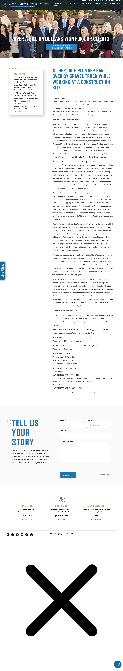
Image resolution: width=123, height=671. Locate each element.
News (97, 3)
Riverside (27, 505)
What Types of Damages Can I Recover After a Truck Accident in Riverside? (26, 87)
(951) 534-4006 (26, 516)
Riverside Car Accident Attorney (61, 535)
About (47, 3)
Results (74, 3)
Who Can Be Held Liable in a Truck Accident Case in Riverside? (25, 109)
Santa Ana (61, 505)
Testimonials (87, 3)
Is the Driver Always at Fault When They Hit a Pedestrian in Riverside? (26, 80)
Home (40, 3)
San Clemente (96, 505)
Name (63, 420)
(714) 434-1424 (61, 516)
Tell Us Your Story (68, 441)
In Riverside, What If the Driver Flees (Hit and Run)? (25, 94)
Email (63, 431)
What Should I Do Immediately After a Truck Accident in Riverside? (26, 101)
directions (27, 519)
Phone (90, 420)
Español (116, 3)
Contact (107, 3)
